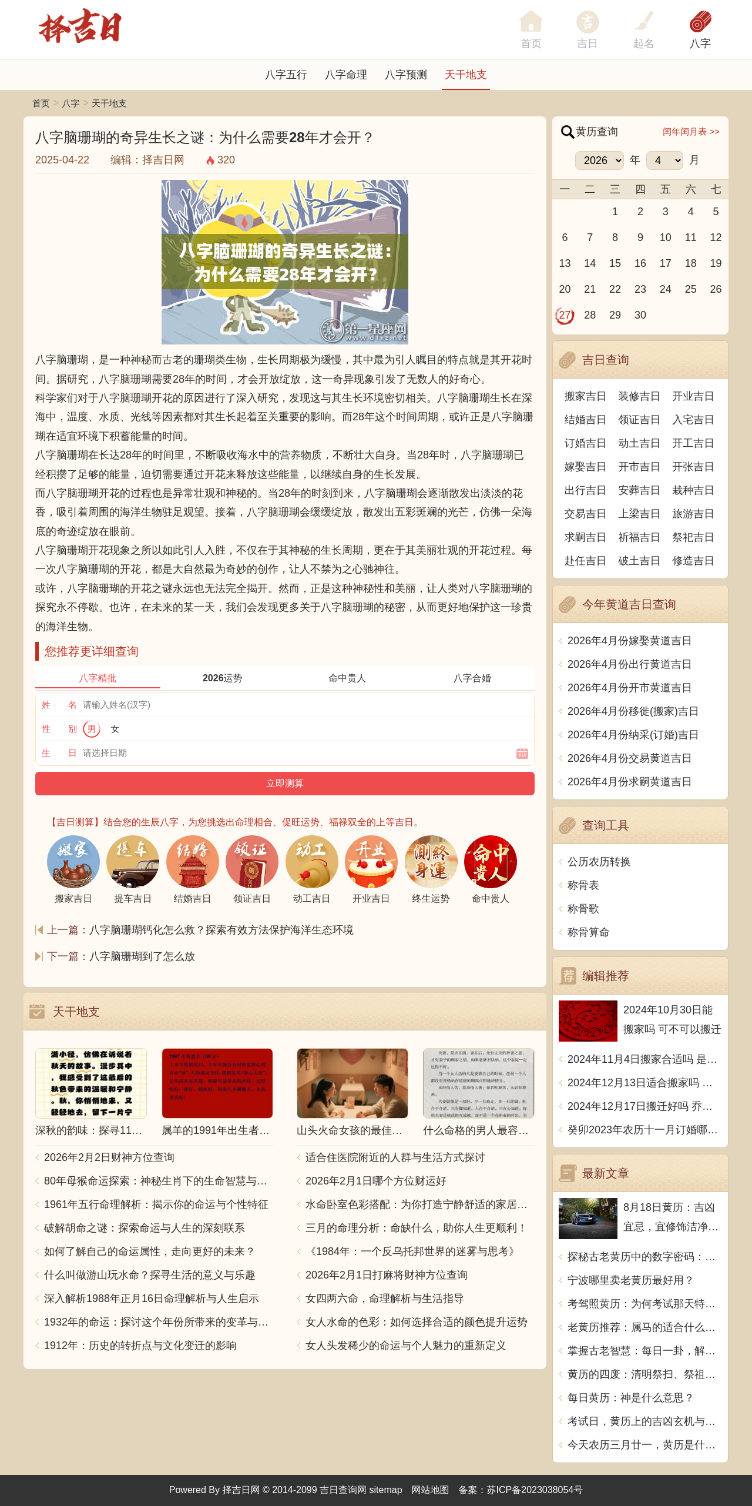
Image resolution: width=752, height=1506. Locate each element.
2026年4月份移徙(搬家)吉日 (633, 711)
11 (691, 237)
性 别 (59, 729)
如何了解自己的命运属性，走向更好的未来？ (150, 1251)
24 (666, 289)
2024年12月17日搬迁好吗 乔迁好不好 (645, 1106)
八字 (700, 43)
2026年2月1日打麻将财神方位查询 (387, 1275)
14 (590, 263)
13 (564, 263)
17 (666, 263)
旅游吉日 (693, 514)
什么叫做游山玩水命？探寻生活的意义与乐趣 (150, 1275)
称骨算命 (589, 932)
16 (640, 263)
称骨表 (583, 885)
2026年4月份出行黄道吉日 (630, 664)
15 (615, 263)
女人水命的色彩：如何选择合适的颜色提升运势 (417, 1322)
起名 (643, 43)
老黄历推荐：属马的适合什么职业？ (645, 1327)
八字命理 (346, 75)
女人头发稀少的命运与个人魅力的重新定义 (406, 1345)
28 (590, 315)
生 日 (59, 753)
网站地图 (430, 1490)
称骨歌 (583, 909)
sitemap (386, 1490)
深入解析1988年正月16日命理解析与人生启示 (151, 1298)
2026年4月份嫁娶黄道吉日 (630, 641)
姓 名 (59, 705)
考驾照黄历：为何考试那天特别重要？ (645, 1304)
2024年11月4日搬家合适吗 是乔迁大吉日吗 (645, 1059)
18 (691, 263)
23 (640, 289)
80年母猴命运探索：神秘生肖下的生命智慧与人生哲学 (158, 1181)
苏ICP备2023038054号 (535, 1490)
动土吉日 (640, 443)
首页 (41, 103)
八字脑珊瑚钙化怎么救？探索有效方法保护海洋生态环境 (221, 930)
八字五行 (286, 75)
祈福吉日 (640, 537)
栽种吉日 (693, 490)
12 (716, 237)
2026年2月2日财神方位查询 (109, 1157)
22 (615, 289)
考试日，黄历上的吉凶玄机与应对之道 (645, 1421)
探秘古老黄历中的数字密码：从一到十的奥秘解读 (645, 1257)
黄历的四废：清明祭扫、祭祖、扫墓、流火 (645, 1374)
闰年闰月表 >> (691, 131)
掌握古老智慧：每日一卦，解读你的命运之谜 (645, 1351)
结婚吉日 (586, 420)
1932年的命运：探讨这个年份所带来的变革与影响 (158, 1322)
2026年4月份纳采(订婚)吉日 (633, 735)
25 (691, 289)
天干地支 (466, 75)
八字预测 (406, 75)
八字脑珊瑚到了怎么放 (142, 956)
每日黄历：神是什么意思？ (631, 1398)
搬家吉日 (586, 396)
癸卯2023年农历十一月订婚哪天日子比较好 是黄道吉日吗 (645, 1130)
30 (640, 315)
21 (590, 289)
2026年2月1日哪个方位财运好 (376, 1181)
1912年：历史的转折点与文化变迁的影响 (140, 1345)
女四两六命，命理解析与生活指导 (385, 1298)
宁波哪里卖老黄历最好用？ (631, 1280)
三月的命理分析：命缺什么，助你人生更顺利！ (417, 1228)
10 (666, 237)
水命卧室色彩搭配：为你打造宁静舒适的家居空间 (420, 1204)
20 (564, 289)
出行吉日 (586, 490)
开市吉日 (640, 467)
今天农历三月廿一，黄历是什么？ (645, 1445)
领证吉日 (640, 420)
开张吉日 (693, 467)
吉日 (587, 43)
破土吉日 (640, 561)
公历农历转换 (599, 862)
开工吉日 (693, 443)
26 (716, 289)
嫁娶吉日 (586, 467)
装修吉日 (640, 396)
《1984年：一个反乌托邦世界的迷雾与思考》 (412, 1251)
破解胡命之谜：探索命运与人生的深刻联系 (144, 1228)
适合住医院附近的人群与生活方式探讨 (395, 1157)
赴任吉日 (586, 561)
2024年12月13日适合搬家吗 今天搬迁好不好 (645, 1083)
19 (716, 263)
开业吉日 (693, 396)
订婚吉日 (586, 443)
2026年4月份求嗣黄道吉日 (630, 782)
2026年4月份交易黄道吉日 (630, 758)
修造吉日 (693, 561)
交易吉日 (586, 514)
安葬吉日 (640, 490)
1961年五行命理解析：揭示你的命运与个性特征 (156, 1204)
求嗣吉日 (586, 537)
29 (615, 315)
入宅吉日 (693, 420)
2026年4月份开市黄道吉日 (630, 688)
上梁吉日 (640, 514)
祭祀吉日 (693, 537)
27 (564, 315)
